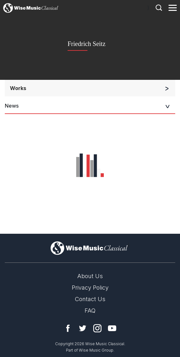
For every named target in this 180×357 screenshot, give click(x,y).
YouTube (112, 328)
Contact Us (90, 299)
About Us (90, 276)
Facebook (68, 328)
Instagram (97, 328)
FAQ (90, 310)
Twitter (82, 328)
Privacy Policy (90, 287)
